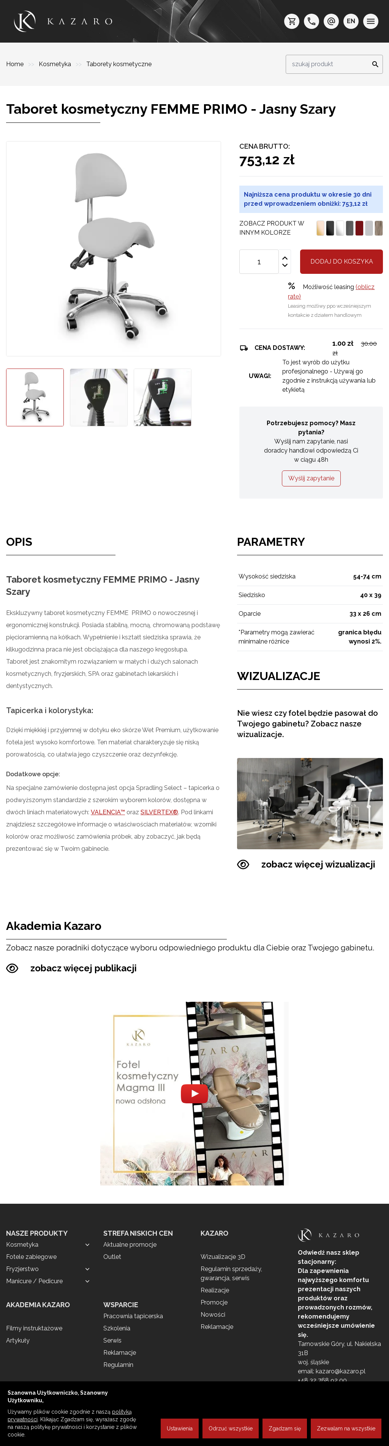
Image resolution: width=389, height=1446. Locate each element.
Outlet (112, 1256)
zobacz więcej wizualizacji (306, 864)
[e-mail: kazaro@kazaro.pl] (331, 21)
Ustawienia (180, 1428)
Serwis (112, 1340)
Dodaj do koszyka (341, 261)
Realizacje (215, 1290)
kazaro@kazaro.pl (340, 1371)
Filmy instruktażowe (34, 1328)
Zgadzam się (285, 1428)
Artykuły (18, 1340)
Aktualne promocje (130, 1244)
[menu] (370, 21)
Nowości (213, 1314)
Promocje (214, 1302)
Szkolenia (116, 1328)
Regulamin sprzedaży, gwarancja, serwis (231, 1273)
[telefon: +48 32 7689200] (311, 21)
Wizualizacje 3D (223, 1256)
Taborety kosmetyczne (119, 64)
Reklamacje (119, 1352)
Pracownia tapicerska (133, 1316)
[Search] (373, 64)
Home (15, 64)
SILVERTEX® (159, 812)
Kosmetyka (56, 64)
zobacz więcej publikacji (71, 968)
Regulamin (118, 1364)
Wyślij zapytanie (311, 478)
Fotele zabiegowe (31, 1256)
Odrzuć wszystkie (231, 1428)
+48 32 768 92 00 (322, 1380)
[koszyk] (291, 21)
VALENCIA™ (108, 812)
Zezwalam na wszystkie (346, 1428)
